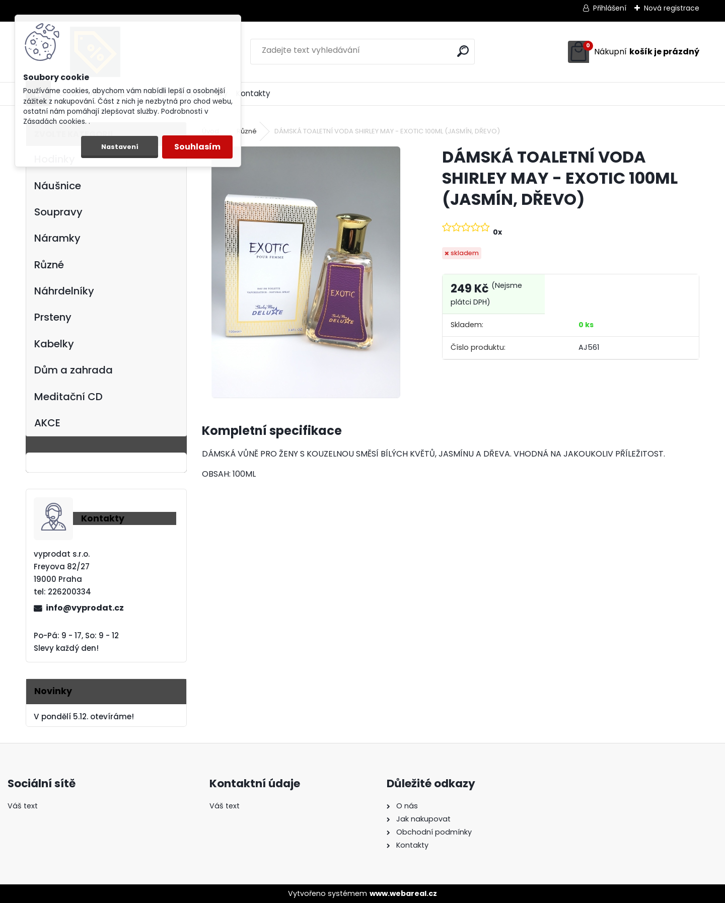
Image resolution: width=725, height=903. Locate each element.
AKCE (47, 423)
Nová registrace (671, 8)
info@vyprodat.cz (85, 608)
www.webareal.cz (403, 893)
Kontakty (253, 93)
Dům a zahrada (73, 370)
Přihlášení (609, 8)
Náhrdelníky (64, 291)
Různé (49, 265)
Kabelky (54, 344)
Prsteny (52, 317)
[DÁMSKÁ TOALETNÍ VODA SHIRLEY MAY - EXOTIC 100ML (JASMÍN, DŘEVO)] (305, 272)
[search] (463, 51)
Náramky (57, 238)
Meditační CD (68, 397)
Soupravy (58, 212)
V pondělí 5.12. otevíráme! (84, 716)
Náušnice (57, 186)
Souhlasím (197, 147)
